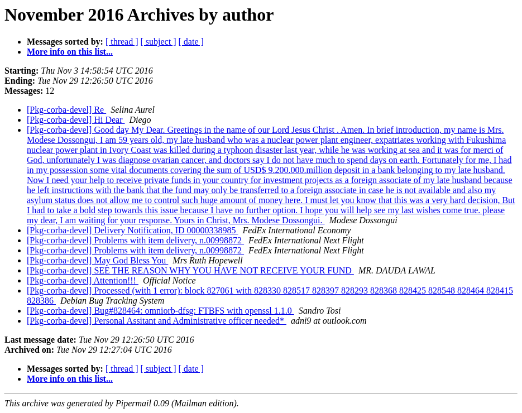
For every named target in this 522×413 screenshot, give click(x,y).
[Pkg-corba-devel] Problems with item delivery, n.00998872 (135, 240)
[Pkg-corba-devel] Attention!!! (82, 280)
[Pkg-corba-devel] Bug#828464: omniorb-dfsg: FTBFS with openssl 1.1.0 (160, 310)
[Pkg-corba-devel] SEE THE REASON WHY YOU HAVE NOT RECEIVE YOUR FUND (190, 270)
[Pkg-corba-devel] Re (66, 109)
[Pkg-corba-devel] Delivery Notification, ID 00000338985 (132, 230)
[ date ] (191, 41)
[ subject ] (158, 41)
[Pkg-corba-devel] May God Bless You (97, 260)
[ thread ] (122, 41)
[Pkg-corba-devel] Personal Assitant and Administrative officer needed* (156, 320)
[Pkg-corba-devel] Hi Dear (75, 119)
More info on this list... (70, 51)
